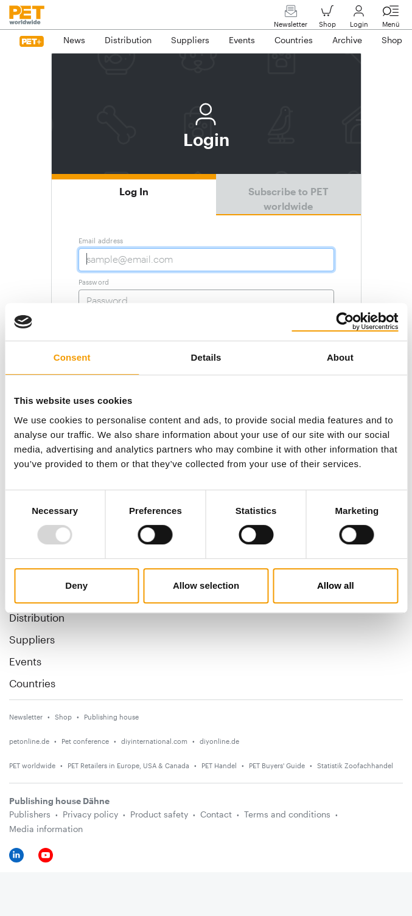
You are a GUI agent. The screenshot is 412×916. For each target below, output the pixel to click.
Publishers (30, 814)
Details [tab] (206, 357)
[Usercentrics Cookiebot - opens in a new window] (345, 321)
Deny (76, 585)
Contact (216, 814)
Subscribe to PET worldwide (288, 199)
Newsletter (290, 19)
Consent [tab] (72, 357)
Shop (327, 19)
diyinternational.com (154, 741)
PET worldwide (32, 765)
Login (359, 19)
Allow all (335, 585)
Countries (32, 683)
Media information (46, 829)
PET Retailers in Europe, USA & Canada (128, 765)
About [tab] (340, 357)
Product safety (159, 814)
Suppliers (32, 639)
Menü (390, 19)
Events (25, 661)
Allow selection (206, 585)
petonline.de (29, 741)
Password (94, 282)
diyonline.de (219, 741)
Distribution (37, 617)
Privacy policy (90, 814)
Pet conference (85, 741)
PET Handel (219, 765)
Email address (101, 241)
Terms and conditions (287, 814)
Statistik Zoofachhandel (355, 765)
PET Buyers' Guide (277, 765)
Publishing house (111, 717)
